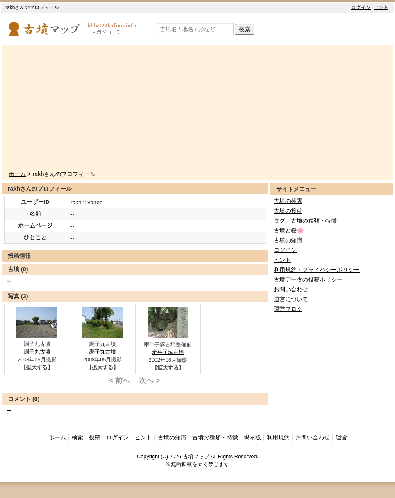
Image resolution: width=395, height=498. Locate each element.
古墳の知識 (288, 240)
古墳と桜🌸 (289, 230)
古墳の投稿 (288, 210)
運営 (341, 437)
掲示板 (252, 437)
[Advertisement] (201, 108)
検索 (244, 29)
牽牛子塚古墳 (168, 352)
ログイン (361, 7)
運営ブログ (288, 309)
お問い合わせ (291, 289)
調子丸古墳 (37, 352)
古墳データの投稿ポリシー (308, 279)
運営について (291, 299)
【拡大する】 (37, 367)
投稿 (94, 437)
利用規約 (278, 437)
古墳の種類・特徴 (215, 437)
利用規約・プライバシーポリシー (317, 269)
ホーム (17, 174)
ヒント (381, 7)
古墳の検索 (288, 201)
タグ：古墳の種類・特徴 (305, 220)
